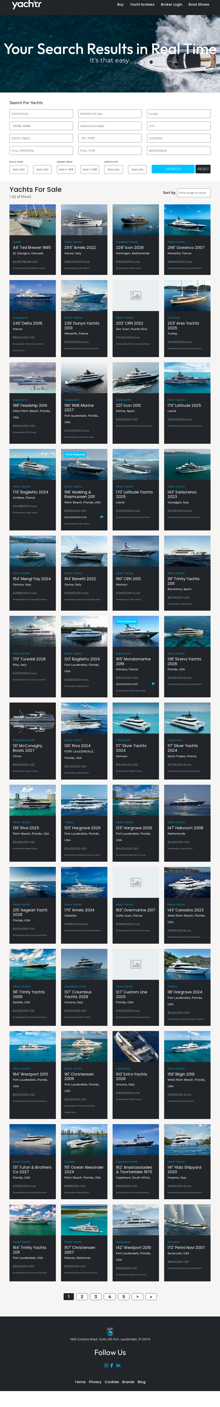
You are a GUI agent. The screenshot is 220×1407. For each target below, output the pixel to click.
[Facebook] (113, 1366)
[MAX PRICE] (90, 169)
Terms (80, 1381)
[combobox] (41, 113)
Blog (141, 1381)
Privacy (95, 1381)
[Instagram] (107, 1366)
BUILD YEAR (16, 161)
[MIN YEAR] (18, 169)
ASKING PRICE (65, 161)
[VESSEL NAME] (41, 126)
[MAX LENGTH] (137, 169)
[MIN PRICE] (66, 169)
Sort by (169, 193)
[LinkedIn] (119, 1366)
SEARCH (173, 169)
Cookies (112, 1381)
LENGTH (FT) (111, 161)
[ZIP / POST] (110, 138)
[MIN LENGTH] (113, 169)
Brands (128, 1381)
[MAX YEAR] (42, 169)
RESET (203, 169)
